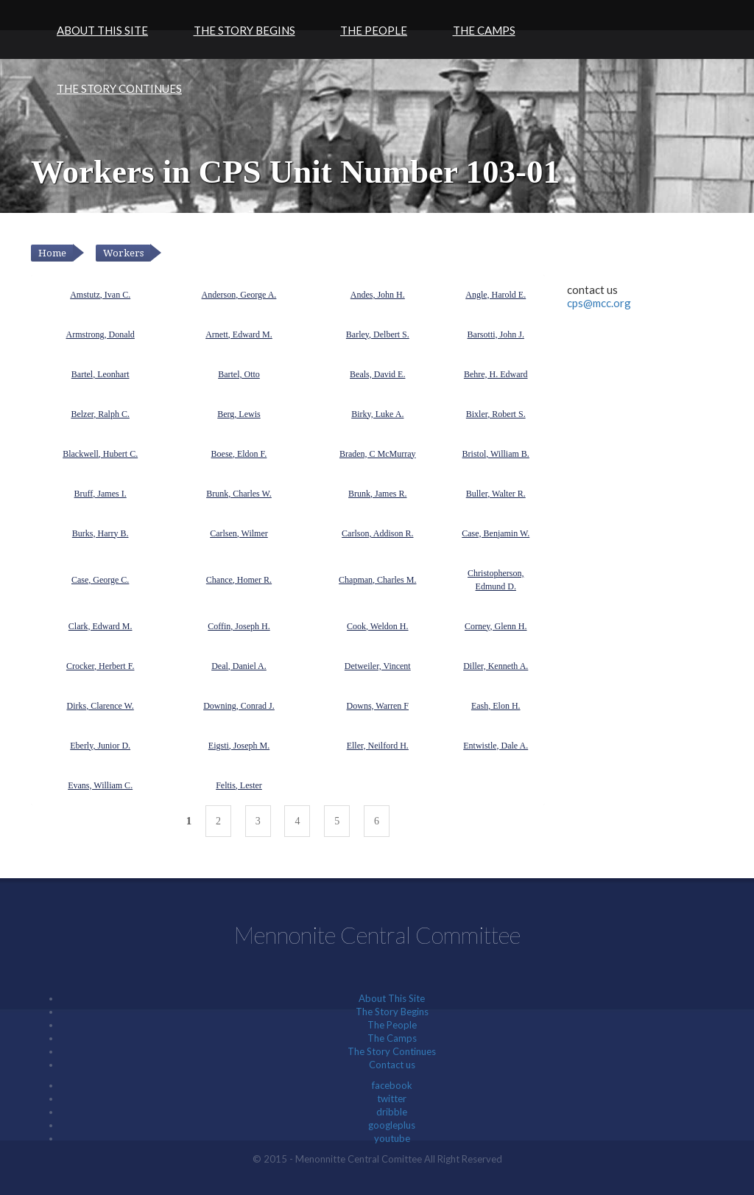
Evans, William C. (100, 785)
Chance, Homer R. (239, 580)
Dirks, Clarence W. (100, 706)
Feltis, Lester (239, 785)
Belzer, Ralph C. (100, 414)
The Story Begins (244, 30)
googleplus (391, 1125)
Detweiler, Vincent (378, 666)
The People (373, 30)
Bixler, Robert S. (496, 414)
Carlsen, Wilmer (239, 533)
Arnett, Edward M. (238, 334)
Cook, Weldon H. (377, 626)
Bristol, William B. (495, 454)
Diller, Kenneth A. (495, 666)
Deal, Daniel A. (239, 666)
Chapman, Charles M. (377, 580)
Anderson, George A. (239, 295)
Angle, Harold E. (495, 295)
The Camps (484, 30)
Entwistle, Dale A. (495, 745)
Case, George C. (100, 580)
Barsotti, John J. (496, 334)
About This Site (102, 30)
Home (52, 253)
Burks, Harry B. (100, 533)
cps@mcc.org (599, 302)
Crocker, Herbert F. (100, 666)
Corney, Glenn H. (496, 626)
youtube (392, 1138)
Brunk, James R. (377, 493)
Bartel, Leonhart (100, 374)
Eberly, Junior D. (100, 745)
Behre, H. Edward (496, 374)
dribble (391, 1112)
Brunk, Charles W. (239, 493)
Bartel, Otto (239, 374)
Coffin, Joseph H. (238, 626)
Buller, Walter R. (496, 493)
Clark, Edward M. (100, 626)
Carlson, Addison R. (377, 533)
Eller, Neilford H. (378, 745)
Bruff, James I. (100, 493)
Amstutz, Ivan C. (100, 295)
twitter (391, 1098)
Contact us (392, 1064)
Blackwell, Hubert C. (100, 454)
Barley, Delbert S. (377, 334)
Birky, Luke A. (377, 414)
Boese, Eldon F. (239, 454)
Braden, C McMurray (377, 454)
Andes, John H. (377, 295)
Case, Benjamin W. (495, 533)
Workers (123, 253)
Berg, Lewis (238, 414)
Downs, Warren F (378, 706)
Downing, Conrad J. (239, 706)
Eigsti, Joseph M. (238, 745)
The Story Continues (119, 88)
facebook (392, 1085)
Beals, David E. (377, 374)
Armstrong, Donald (100, 334)
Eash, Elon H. (496, 706)
